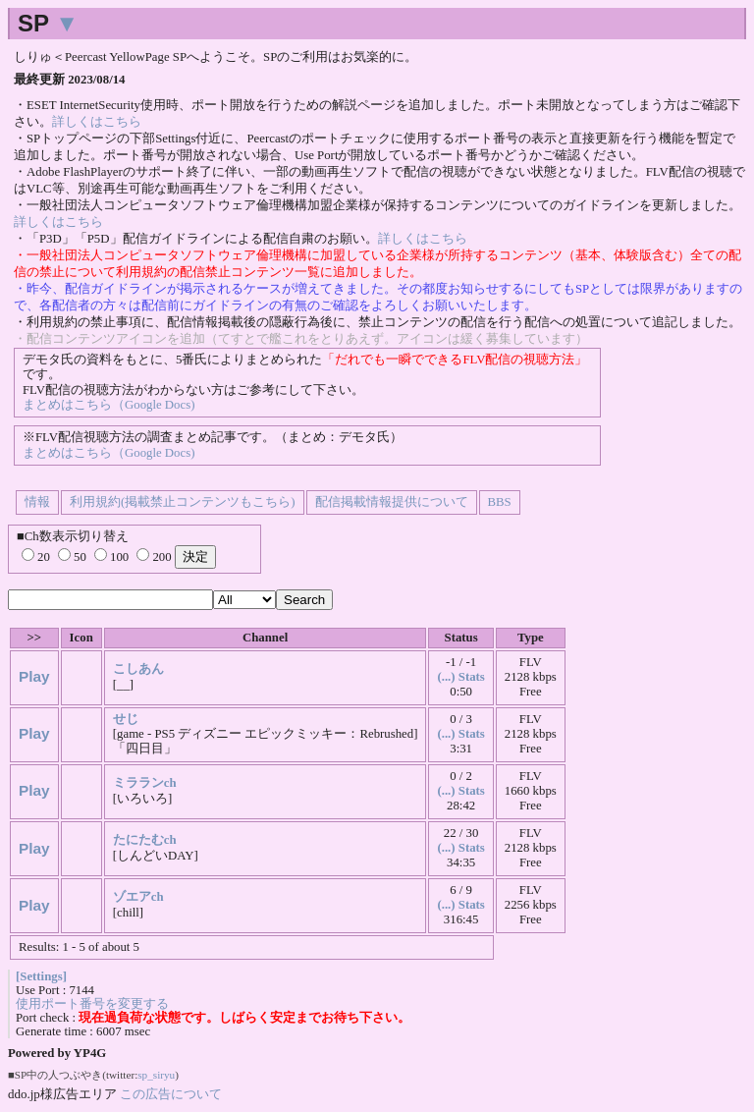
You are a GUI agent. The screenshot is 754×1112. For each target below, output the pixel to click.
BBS (500, 502)
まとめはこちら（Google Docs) (108, 405)
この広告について (171, 1093)
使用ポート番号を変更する (92, 1004)
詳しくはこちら (96, 122)
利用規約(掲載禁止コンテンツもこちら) (183, 502)
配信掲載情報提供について (391, 502)
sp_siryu (156, 1075)
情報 (37, 502)
